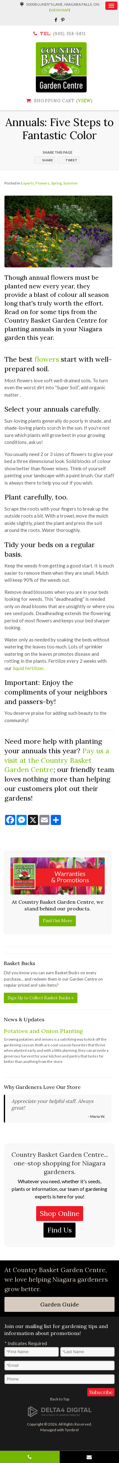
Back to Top (59, 1399)
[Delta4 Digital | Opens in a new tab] (59, 1411)
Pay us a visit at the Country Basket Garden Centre (56, 760)
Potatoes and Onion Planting (43, 1031)
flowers (47, 359)
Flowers (43, 183)
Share (47, 160)
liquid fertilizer (28, 668)
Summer (70, 183)
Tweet (71, 160)
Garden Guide (59, 1304)
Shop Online (59, 1213)
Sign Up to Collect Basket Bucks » (41, 998)
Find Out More (57, 920)
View (84, 101)
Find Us (59, 1229)
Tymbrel (72, 1429)
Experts (27, 183)
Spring (56, 183)
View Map (59, 10)
